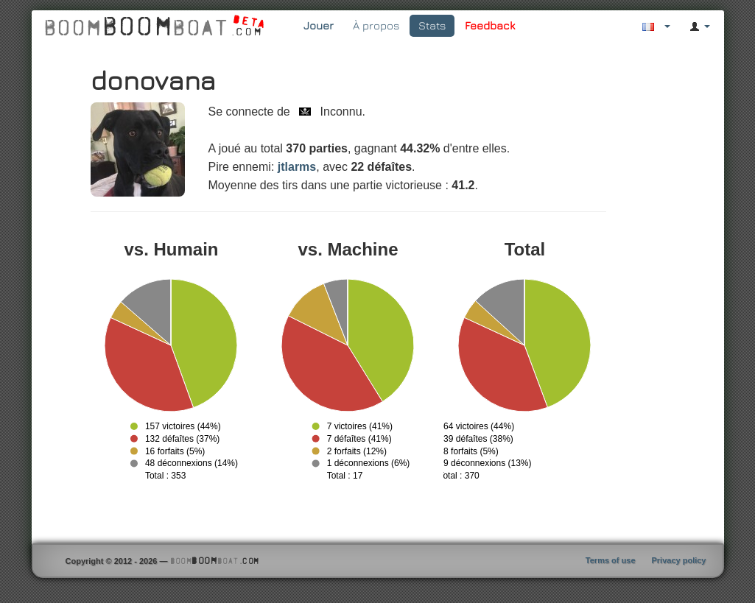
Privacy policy (679, 560)
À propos (376, 25)
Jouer (318, 25)
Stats (432, 25)
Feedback (490, 25)
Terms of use (611, 560)
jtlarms (297, 167)
